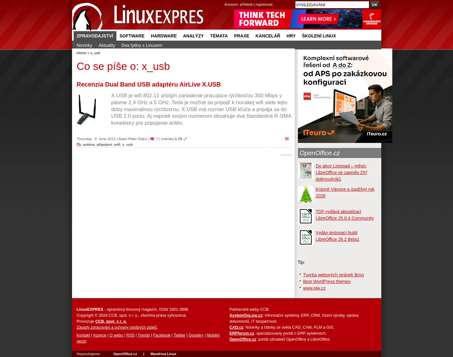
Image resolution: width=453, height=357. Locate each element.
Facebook (162, 335)
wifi (117, 144)
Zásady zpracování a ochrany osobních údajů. (117, 327)
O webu (116, 335)
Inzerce (99, 335)
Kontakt (83, 335)
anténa (89, 144)
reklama (286, 154)
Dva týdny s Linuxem (141, 45)
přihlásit (246, 4)
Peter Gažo (137, 139)
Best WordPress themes (327, 281)
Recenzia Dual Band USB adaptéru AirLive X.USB (149, 84)
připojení (104, 144)
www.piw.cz (314, 288)
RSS (130, 335)
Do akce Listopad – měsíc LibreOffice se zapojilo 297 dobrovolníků (342, 172)
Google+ (196, 335)
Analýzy (193, 35)
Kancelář (267, 35)
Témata (219, 35)
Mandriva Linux (163, 354)
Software (132, 35)
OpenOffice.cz (320, 153)
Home (82, 53)
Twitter (179, 335)
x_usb (127, 144)
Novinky (84, 45)
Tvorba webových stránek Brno (333, 274)
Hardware (163, 35)
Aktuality (106, 45)
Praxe (241, 35)
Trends (144, 335)
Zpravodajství (95, 35)
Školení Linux (319, 35)
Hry (291, 35)
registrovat (263, 4)
